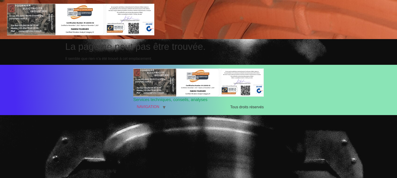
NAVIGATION (148, 107)
